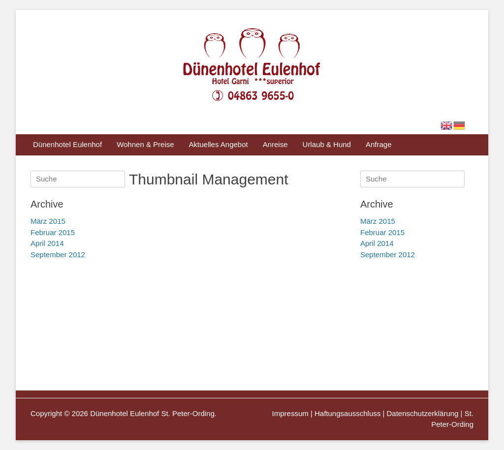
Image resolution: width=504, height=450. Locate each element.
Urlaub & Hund (327, 144)
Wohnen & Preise (145, 144)
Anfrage (379, 144)
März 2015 (377, 221)
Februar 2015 (382, 232)
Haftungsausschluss (347, 413)
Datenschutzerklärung (423, 413)
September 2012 (387, 254)
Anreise (275, 144)
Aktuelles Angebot (218, 144)
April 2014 (377, 243)
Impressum (290, 413)
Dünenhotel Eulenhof (67, 144)
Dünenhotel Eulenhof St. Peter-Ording (152, 413)
